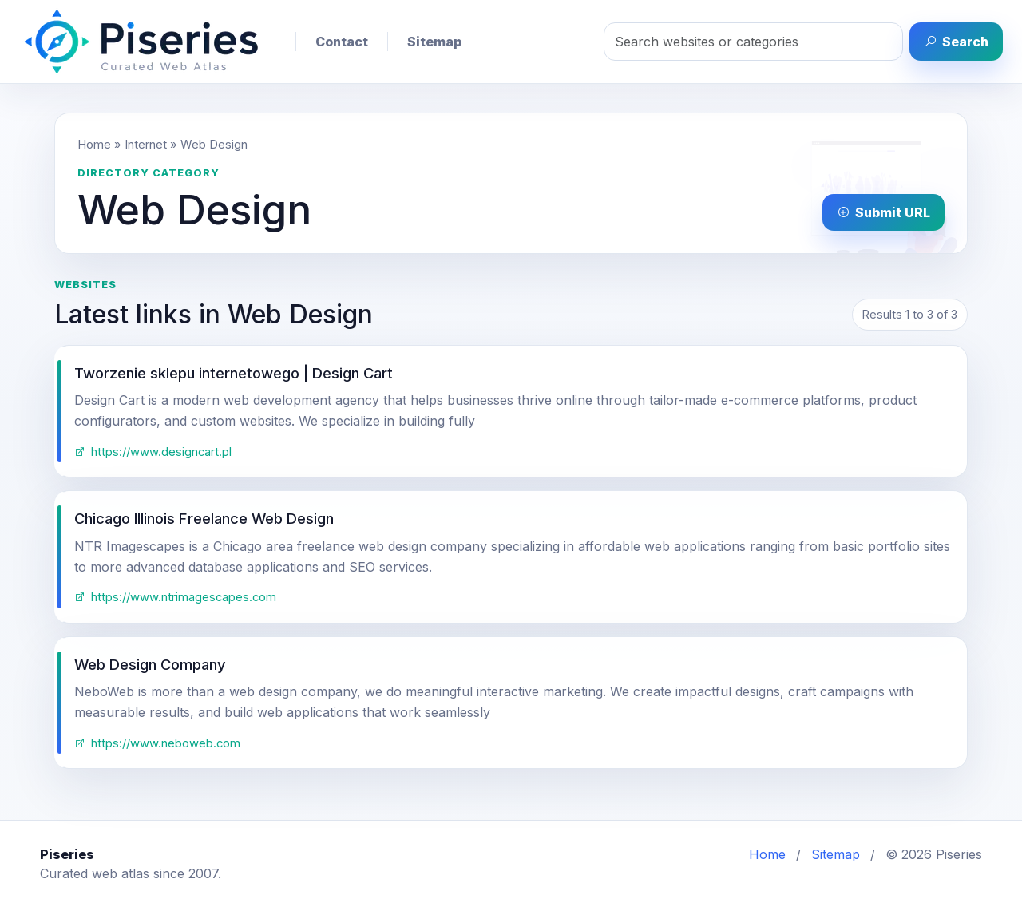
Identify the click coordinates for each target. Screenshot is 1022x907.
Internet (146, 144)
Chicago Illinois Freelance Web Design (204, 518)
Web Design (214, 144)
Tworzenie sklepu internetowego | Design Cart (233, 373)
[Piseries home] (141, 41)
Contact (341, 42)
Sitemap (434, 42)
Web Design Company (150, 664)
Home (94, 144)
